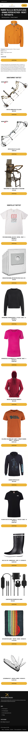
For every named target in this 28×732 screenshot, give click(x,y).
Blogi (4, 715)
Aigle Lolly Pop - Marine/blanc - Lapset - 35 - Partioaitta (14, 560)
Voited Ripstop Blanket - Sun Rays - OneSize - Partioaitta (14, 638)
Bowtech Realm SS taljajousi (14, 149)
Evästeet (11, 729)
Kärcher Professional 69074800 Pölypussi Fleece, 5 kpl (14, 278)
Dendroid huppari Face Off (14, 480)
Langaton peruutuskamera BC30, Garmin (14, 599)
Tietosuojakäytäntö (18, 729)
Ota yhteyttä (7, 729)
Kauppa (24, 5)
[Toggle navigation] (2, 5)
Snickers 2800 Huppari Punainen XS (14, 399)
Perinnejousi (5, 708)
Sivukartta (24, 729)
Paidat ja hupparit (14, 17)
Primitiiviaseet (5, 710)
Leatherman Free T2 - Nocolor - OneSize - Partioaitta (14, 678)
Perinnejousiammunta (7, 712)
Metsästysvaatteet (6, 17)
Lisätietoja (14, 60)
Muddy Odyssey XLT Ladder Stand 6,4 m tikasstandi (14, 188)
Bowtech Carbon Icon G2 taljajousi (14, 109)
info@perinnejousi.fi (4, 1)
